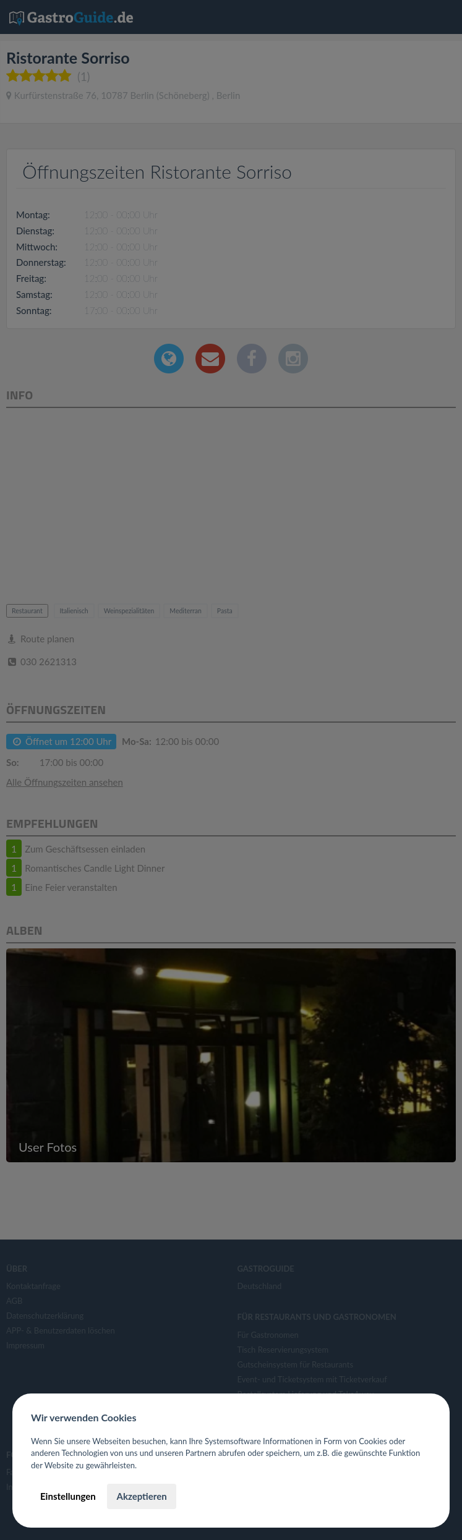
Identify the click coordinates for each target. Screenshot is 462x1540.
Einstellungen (68, 1496)
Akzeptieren (141, 1496)
